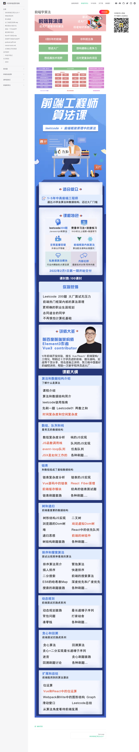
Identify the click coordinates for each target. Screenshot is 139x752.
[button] (14, 9)
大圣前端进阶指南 (11, 3)
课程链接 (104, 12)
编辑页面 (39, 726)
